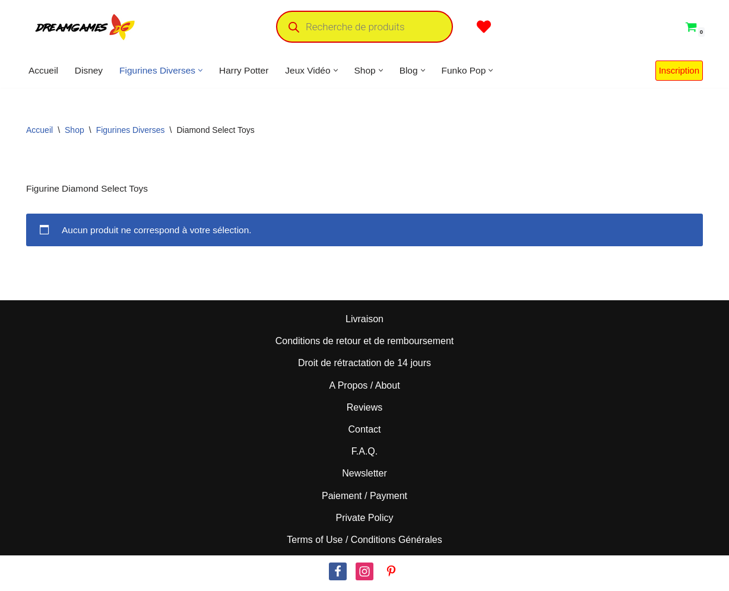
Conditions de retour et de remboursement (364, 344)
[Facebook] (338, 575)
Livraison (364, 322)
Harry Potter (249, 70)
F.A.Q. (364, 455)
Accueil (43, 70)
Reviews (364, 411)
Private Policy (365, 521)
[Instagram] (364, 575)
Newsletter (364, 477)
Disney (90, 70)
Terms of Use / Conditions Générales (364, 543)
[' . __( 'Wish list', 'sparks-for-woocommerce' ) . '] (484, 27)
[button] (205, 70)
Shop (74, 130)
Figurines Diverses (130, 130)
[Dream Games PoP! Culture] (85, 27)
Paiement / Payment (364, 499)
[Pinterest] (391, 575)
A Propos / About (364, 389)
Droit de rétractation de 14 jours (364, 366)
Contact (364, 433)
